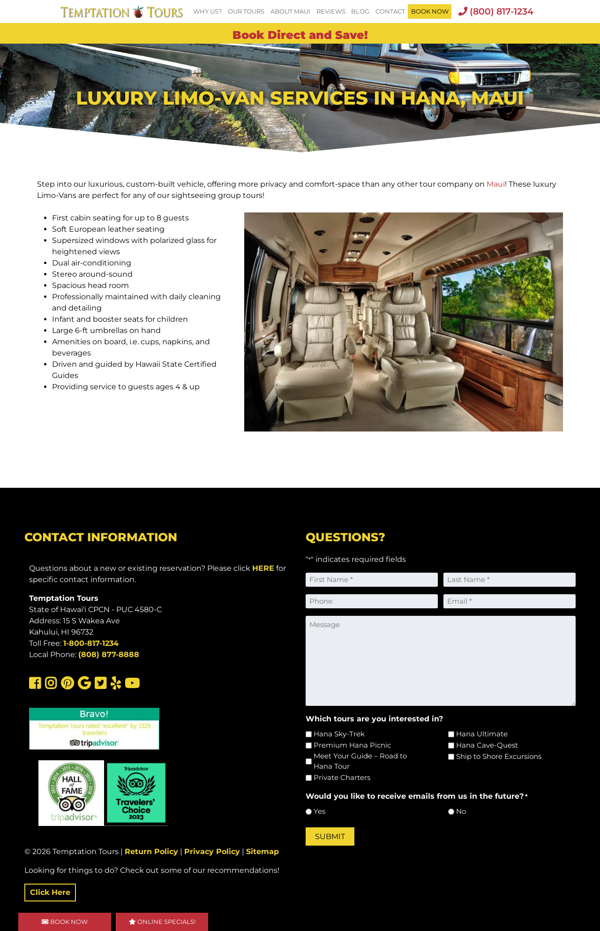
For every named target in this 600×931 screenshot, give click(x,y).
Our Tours (246, 11)
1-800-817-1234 (91, 643)
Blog (360, 11)
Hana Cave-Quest (487, 745)
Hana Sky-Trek (339, 733)
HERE (263, 568)
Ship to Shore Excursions (498, 756)
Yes (319, 811)
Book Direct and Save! (300, 35)
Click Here (50, 892)
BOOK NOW (430, 11)
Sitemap (262, 851)
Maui (496, 184)
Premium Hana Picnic (352, 745)
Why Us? (207, 11)
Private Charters (342, 777)
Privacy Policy (212, 851)
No (461, 811)
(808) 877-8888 (108, 654)
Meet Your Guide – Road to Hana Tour (360, 761)
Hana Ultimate (482, 733)
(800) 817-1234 (495, 11)
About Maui (290, 11)
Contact (390, 11)
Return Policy (151, 851)
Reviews (330, 11)
